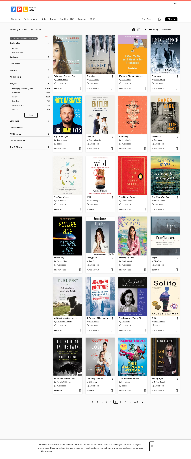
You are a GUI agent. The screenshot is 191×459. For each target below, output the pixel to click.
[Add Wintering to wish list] (144, 149)
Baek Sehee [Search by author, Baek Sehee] (126, 80)
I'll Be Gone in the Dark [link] (64, 379)
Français (82, 19)
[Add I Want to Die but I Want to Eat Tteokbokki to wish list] (144, 88)
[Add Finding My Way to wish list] (144, 270)
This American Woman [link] (129, 379)
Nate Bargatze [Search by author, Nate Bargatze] (62, 140)
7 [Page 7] (125, 401)
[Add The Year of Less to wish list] (79, 209)
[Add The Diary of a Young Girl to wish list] (144, 330)
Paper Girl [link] (156, 137)
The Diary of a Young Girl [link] (130, 318)
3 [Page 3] (106, 401)
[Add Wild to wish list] (112, 209)
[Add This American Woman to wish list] (144, 391)
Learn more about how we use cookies (112, 448)
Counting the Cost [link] (95, 379)
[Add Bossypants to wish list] (112, 270)
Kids (44, 19)
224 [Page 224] (136, 401)
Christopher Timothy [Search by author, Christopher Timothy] (64, 322)
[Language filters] (30, 121)
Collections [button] (31, 19)
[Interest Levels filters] (30, 127)
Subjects (15, 19)
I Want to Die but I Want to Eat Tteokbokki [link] (131, 76)
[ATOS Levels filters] (30, 134)
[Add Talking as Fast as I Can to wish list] (79, 88)
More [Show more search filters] (31, 115)
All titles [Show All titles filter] (15, 48)
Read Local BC (67, 19)
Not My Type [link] (157, 379)
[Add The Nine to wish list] (112, 88)
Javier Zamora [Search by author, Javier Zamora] (159, 322)
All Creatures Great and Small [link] (66, 318)
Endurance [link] (156, 76)
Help (175, 4)
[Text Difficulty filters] (30, 147)
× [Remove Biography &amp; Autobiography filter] (11, 38)
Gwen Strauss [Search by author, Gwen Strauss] (94, 80)
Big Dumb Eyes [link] (61, 137)
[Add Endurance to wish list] (177, 88)
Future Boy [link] (59, 258)
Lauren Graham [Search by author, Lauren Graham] (62, 80)
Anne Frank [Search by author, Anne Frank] (125, 322)
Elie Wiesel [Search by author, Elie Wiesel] (158, 261)
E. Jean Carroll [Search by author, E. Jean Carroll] (159, 382)
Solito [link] (154, 318)
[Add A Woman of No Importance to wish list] (112, 330)
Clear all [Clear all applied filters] (46, 36)
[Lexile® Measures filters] (30, 140)
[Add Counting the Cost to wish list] (112, 391)
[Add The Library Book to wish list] (144, 209)
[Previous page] (92, 401)
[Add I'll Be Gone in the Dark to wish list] (79, 391)
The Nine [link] (91, 76)
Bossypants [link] (92, 258)
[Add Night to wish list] (177, 270)
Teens (53, 19)
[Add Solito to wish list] (177, 330)
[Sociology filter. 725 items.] (31, 101)
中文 (92, 19)
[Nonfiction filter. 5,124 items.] (31, 92)
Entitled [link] (90, 137)
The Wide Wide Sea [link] (160, 197)
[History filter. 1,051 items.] (31, 97)
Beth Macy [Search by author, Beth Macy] (158, 140)
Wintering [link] (123, 137)
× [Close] (151, 446)
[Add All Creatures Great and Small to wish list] (79, 330)
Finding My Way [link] (126, 258)
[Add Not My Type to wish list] (177, 391)
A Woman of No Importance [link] (99, 318)
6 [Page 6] (120, 401)
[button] (148, 19)
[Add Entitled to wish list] (112, 149)
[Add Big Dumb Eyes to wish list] (79, 149)
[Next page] (142, 401)
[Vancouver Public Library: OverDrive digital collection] (23, 9)
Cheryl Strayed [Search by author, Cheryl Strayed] (94, 201)
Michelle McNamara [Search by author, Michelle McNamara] (64, 382)
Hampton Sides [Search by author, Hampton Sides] (159, 201)
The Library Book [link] (127, 197)
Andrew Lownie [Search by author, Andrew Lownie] (95, 140)
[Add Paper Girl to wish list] (177, 149)
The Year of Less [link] (61, 197)
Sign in (171, 19)
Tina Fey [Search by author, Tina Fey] (92, 261)
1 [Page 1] (97, 401)
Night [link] (154, 258)
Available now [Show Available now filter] (17, 52)
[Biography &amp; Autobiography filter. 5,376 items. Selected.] (31, 88)
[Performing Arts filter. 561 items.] (31, 105)
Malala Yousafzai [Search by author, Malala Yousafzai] (127, 261)
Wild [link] (89, 197)
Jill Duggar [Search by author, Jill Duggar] (93, 382)
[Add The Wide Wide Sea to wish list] (177, 209)
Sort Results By (151, 29)
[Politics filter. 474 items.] (31, 109)
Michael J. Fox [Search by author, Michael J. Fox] (62, 261)
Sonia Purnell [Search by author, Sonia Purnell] (94, 322)
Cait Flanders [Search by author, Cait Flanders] (61, 201)
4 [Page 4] (111, 401)
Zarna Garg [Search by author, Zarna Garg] (125, 382)
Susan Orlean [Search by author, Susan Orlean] (126, 201)
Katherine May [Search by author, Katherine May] (126, 140)
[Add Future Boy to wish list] (79, 270)
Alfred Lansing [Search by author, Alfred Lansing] (159, 80)
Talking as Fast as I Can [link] (64, 76)
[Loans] (160, 19)
